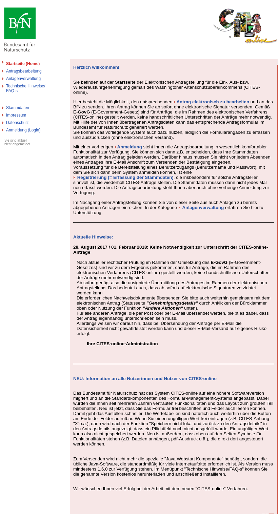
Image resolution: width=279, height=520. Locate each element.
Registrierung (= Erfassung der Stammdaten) (125, 177)
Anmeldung (129, 146)
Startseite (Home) (23, 63)
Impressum (16, 115)
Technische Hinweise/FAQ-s (25, 88)
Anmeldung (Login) (23, 130)
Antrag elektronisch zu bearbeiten (212, 101)
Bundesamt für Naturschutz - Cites (31, 517)
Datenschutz (17, 122)
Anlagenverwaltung (23, 78)
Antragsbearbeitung (24, 71)
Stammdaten (17, 107)
